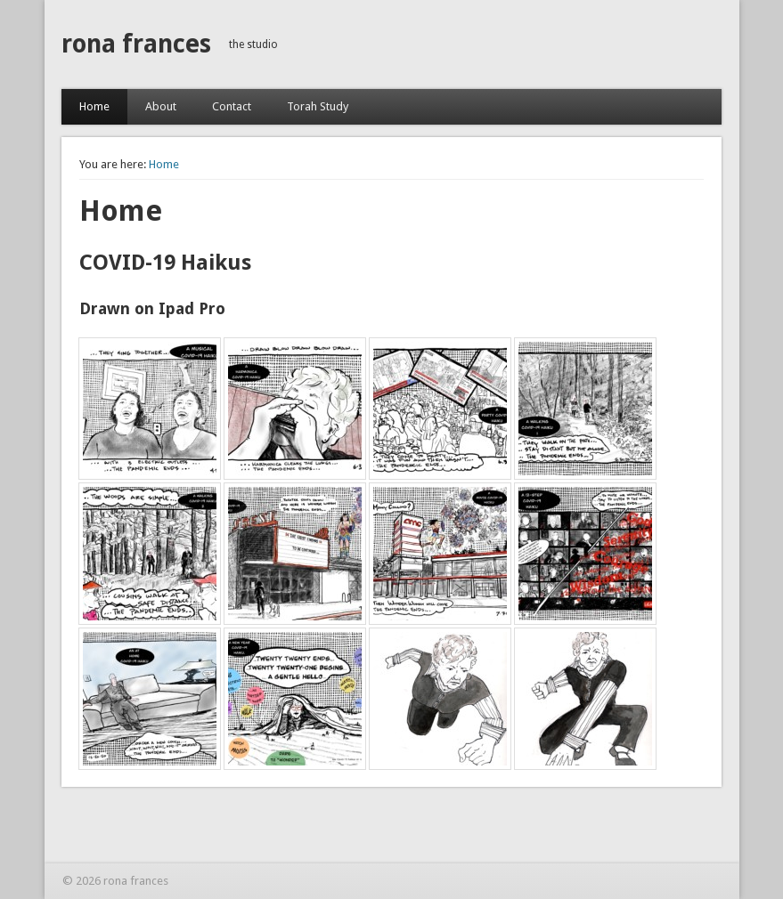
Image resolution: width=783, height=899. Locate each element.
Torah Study (317, 106)
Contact (231, 106)
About (160, 106)
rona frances (136, 44)
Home (94, 106)
